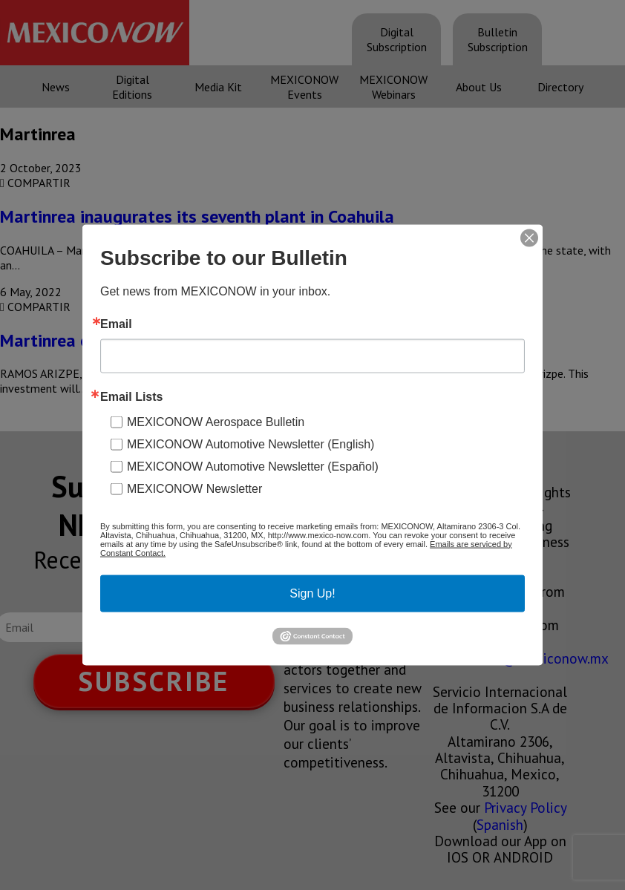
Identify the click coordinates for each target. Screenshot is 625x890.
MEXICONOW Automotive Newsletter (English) (250, 443)
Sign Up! (312, 592)
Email (116, 324)
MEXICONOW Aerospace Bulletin (215, 421)
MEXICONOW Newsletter (194, 488)
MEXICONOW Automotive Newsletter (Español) (253, 465)
